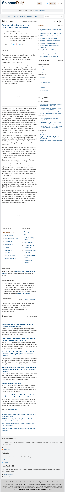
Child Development (45, 82)
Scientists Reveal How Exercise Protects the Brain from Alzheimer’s (50, 108)
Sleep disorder (28, 242)
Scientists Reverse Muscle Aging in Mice (50, 33)
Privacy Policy (37, 482)
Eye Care (42, 69)
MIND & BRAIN (42, 74)
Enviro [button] (22, 16)
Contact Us (7, 477)
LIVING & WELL (42, 85)
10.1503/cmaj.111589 (23, 293)
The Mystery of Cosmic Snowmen (48, 43)
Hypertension (9, 244)
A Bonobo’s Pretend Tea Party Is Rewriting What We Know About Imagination (51, 127)
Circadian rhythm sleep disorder (29, 246)
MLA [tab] (20, 299)
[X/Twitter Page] (47, 3)
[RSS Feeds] (58, 3)
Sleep (25, 235)
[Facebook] (11, 44)
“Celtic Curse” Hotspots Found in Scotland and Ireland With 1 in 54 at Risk (51, 105)
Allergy (41, 72)
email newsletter (40, 10)
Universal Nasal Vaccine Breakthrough (50, 40)
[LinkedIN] (20, 44)
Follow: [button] (39, 3)
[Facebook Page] (44, 3)
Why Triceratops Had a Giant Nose (49, 56)
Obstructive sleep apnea (29, 238)
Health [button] (9, 16)
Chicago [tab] (32, 299)
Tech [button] (15, 16)
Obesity (7, 247)
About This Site (10, 482)
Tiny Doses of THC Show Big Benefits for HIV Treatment (50, 137)
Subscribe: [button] (52, 3)
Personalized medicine (28, 261)
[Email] (23, 44)
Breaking (41, 25)
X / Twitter (7, 462)
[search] (61, 16)
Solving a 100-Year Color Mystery (48, 38)
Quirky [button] (37, 16)
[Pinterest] (17, 44)
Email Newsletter (8, 447)
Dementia (42, 77)
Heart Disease (9, 235)
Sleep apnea (27, 232)
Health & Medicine (8, 232)
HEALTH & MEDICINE (44, 64)
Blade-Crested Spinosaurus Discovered (50, 54)
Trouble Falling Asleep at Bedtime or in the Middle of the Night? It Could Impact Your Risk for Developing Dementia (19, 369)
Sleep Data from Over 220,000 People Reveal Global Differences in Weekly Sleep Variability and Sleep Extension (18, 353)
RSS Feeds (7, 449)
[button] (54, 21)
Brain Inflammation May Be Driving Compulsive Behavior (49, 119)
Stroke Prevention (10, 258)
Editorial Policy (46, 482)
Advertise (29, 482)
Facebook (6, 460)
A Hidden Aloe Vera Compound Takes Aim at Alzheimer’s (51, 133)
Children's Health (10, 255)
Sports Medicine (44, 90)
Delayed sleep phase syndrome (30, 251)
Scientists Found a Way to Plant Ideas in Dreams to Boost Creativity (50, 123)
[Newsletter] (61, 3)
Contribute (22, 482)
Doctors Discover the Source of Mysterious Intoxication (51, 141)
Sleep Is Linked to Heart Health (12, 383)
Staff (17, 482)
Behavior (42, 80)
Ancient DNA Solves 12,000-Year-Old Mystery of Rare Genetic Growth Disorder (51, 112)
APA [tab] (26, 299)
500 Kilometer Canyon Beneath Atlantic (50, 36)
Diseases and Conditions (9, 251)
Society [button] (29, 16)
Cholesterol (8, 241)
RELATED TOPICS (7, 228)
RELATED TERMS (26, 228)
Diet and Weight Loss (11, 238)
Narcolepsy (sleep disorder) (29, 256)
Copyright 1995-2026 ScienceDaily (13, 484)
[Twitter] (14, 44)
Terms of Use (55, 482)
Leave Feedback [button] (8, 474)
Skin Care (42, 67)
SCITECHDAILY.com (14, 409)
